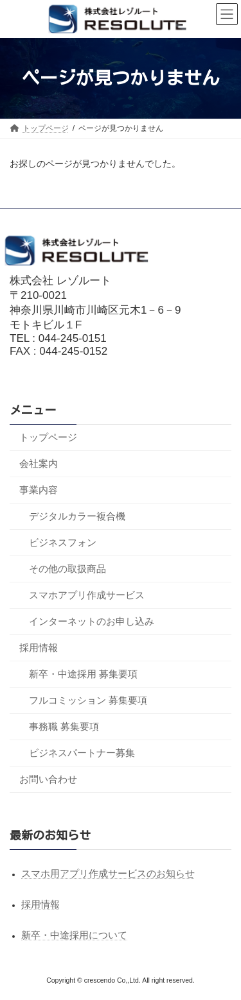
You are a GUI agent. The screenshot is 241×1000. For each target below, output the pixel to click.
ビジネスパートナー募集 (82, 752)
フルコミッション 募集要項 (88, 699)
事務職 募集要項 (64, 725)
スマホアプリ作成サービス (87, 594)
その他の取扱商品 (67, 568)
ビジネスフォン (62, 541)
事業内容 (38, 489)
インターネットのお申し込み (91, 620)
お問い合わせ (48, 778)
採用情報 (38, 646)
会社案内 (38, 462)
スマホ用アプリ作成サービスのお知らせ (108, 873)
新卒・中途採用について (74, 934)
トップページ (48, 436)
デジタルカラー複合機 (77, 515)
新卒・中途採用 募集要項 (83, 673)
